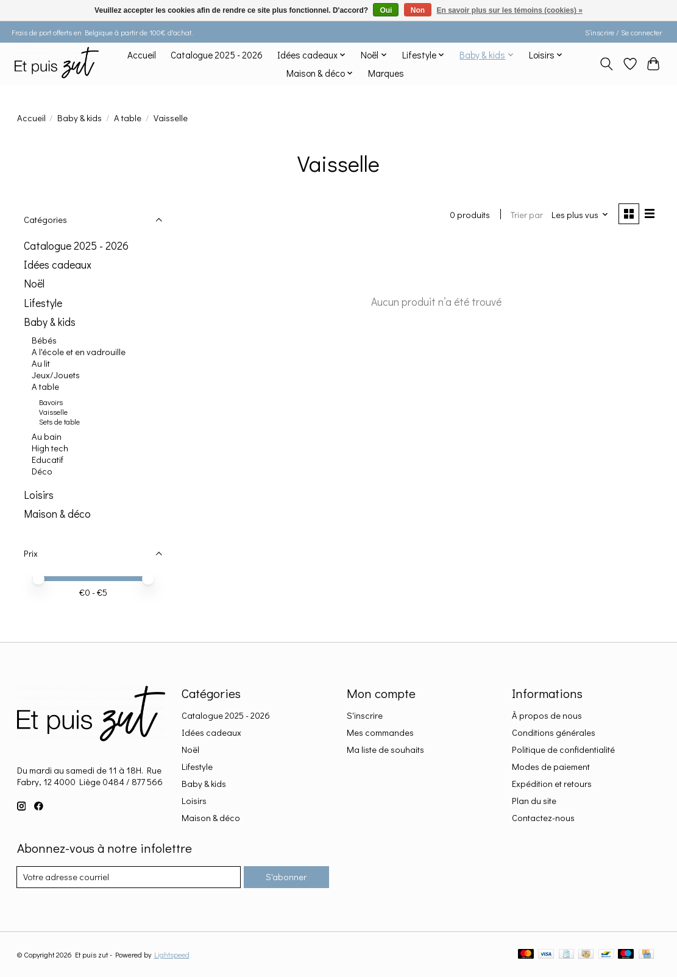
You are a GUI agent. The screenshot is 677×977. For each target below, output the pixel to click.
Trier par (527, 214)
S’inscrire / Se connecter (623, 32)
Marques (386, 73)
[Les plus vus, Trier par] (579, 214)
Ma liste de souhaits (385, 749)
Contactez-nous (543, 818)
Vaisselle (53, 412)
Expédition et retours (552, 783)
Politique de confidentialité (563, 749)
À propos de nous (547, 715)
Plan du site (534, 800)
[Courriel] (129, 877)
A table (127, 118)
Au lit (41, 363)
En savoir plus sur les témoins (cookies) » (509, 10)
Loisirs (39, 495)
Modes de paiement (551, 766)
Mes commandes (380, 732)
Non (418, 10)
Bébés (44, 340)
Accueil (141, 55)
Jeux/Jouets (56, 375)
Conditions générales (553, 732)
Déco (42, 471)
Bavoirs (51, 402)
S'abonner (286, 877)
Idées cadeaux (57, 265)
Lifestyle (43, 303)
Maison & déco (57, 514)
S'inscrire (365, 715)
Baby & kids (79, 118)
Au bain (47, 436)
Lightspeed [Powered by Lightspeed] (172, 954)
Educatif (47, 459)
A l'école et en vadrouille (79, 352)
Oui (386, 10)
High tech (50, 448)
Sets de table (59, 421)
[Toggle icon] (606, 64)
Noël (34, 284)
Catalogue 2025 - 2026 (217, 55)
